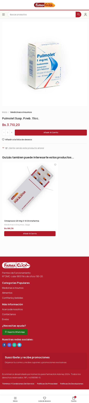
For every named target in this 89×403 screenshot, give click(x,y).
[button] (30, 233)
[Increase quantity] (11, 133)
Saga (27, 224)
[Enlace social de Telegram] (19, 345)
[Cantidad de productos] (8, 133)
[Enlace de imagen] (16, 265)
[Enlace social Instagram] (9, 345)
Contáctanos (9, 314)
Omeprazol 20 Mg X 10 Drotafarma (21, 220)
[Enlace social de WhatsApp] (14, 345)
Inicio (4, 112)
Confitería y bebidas (12, 297)
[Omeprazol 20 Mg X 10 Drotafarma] (30, 190)
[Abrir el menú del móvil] (3, 14)
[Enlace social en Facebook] (4, 345)
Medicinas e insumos (21, 112)
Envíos (5, 319)
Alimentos (7, 292)
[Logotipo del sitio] (44, 4)
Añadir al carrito (51, 132)
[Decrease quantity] (4, 133)
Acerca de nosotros (12, 309)
